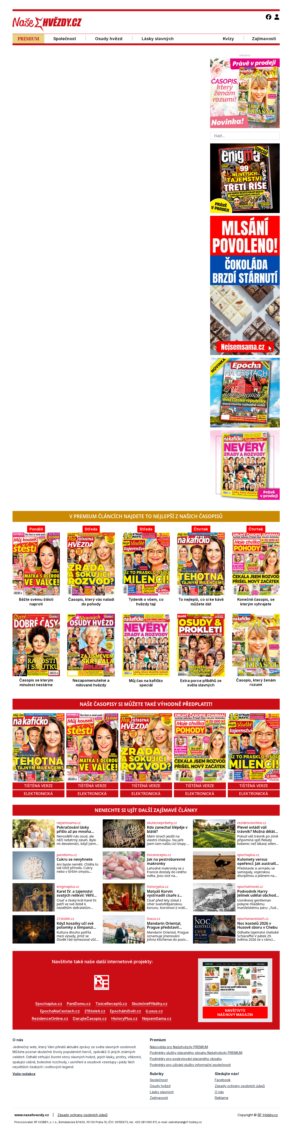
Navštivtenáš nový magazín (235, 1012)
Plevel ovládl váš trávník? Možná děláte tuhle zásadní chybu (257, 829)
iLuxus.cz (154, 1011)
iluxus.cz (153, 918)
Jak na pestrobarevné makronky (166, 861)
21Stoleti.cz (94, 1011)
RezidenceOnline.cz (50, 1018)
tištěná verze (38, 785)
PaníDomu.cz (79, 1003)
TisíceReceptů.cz (111, 1003)
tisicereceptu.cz (159, 855)
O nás (219, 1092)
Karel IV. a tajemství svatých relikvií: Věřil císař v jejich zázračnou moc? (77, 893)
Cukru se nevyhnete (75, 859)
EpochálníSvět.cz (125, 1011)
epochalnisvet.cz (250, 886)
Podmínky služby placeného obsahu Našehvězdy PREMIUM (196, 1053)
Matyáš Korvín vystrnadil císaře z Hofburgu (163, 893)
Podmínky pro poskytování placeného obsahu (186, 1059)
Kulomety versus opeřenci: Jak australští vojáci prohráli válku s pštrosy (258, 861)
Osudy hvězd (160, 1086)
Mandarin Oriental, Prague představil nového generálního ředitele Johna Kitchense (165, 925)
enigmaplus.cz (68, 886)
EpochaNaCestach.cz (60, 1011)
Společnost (159, 1080)
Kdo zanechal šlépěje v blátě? (167, 829)
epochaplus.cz (248, 855)
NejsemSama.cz (156, 1018)
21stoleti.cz (65, 918)
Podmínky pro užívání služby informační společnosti (190, 1065)
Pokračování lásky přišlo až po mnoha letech (74, 829)
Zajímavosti (159, 1098)
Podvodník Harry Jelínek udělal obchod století (256, 893)
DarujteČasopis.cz (90, 1018)
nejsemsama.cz (68, 822)
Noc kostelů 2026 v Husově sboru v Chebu (257, 925)
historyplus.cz (157, 886)
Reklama (221, 1098)
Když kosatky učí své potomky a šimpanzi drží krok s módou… (75, 925)
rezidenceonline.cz (251, 822)
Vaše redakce (24, 1074)
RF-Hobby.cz (268, 1115)
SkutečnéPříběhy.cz (149, 1003)
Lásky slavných (162, 1092)
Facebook (223, 1080)
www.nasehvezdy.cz (31, 1115)
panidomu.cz (67, 855)
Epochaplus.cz (48, 1003)
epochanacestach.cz (253, 918)
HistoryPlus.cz (124, 1018)
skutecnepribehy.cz (162, 822)
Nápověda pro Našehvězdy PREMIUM (179, 1047)
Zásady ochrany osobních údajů (240, 1086)
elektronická (38, 793)
